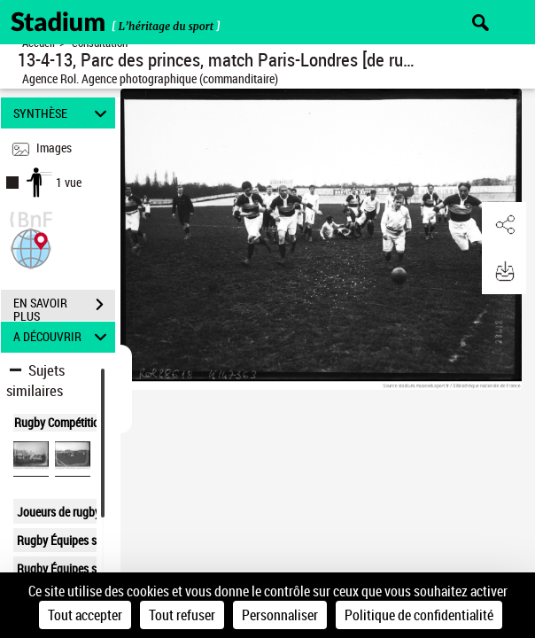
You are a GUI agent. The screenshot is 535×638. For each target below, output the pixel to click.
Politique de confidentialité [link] (419, 615)
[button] (31, 246)
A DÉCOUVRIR (62, 337)
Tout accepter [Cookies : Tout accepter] (85, 615)
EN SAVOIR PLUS (64, 306)
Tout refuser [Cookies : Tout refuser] (182, 615)
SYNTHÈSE (62, 112)
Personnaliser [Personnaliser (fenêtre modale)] (280, 615)
